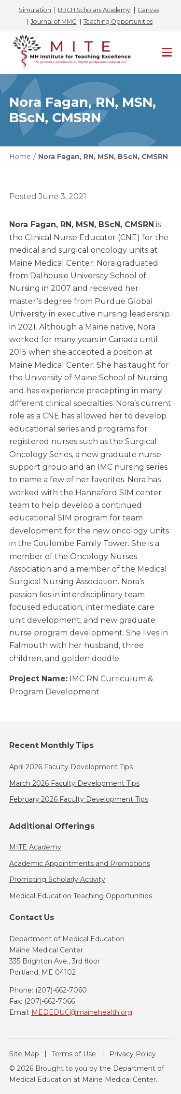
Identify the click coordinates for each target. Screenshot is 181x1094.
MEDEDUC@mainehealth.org (81, 1012)
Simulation (35, 10)
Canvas (148, 10)
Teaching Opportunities (118, 22)
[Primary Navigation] (167, 52)
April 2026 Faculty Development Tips (71, 767)
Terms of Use (74, 1054)
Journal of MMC (53, 22)
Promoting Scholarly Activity (57, 879)
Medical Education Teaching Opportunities (80, 896)
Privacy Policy (132, 1054)
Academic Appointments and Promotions (79, 863)
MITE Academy (35, 847)
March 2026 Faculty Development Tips (74, 783)
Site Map (24, 1054)
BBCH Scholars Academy (94, 10)
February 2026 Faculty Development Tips (78, 799)
